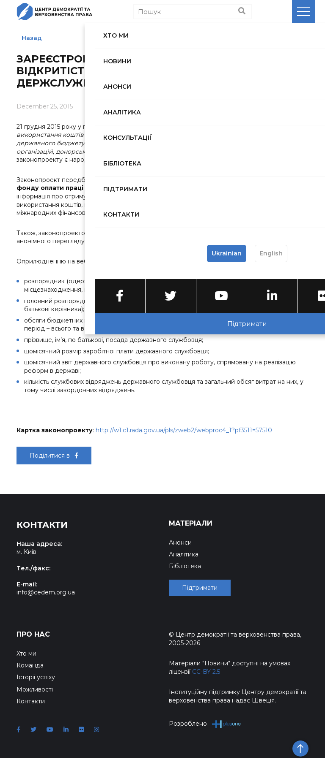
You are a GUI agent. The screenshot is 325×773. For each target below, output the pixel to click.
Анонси (180, 542)
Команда (30, 680)
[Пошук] (192, 11)
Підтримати (200, 603)
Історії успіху (36, 692)
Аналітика (183, 554)
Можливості (35, 704)
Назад (32, 38)
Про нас (33, 650)
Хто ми (26, 669)
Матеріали (190, 523)
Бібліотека (185, 566)
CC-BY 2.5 (206, 687)
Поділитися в (54, 455)
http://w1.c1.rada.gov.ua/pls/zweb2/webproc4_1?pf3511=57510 (184, 430)
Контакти (31, 716)
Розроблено (205, 739)
